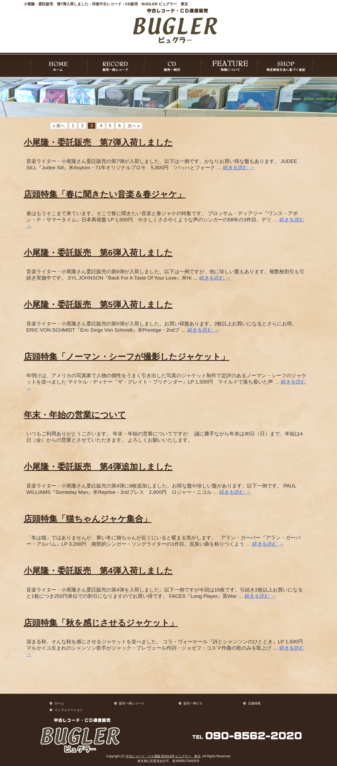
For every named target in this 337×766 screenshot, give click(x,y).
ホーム (59, 703)
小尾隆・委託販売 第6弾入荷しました (98, 252)
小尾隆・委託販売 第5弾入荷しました (98, 304)
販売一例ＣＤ (193, 703)
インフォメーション (68, 710)
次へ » (134, 125)
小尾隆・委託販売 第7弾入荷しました (98, 142)
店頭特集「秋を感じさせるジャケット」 (101, 623)
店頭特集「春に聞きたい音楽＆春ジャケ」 (105, 194)
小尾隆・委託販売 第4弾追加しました (98, 466)
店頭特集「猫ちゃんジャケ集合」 (88, 519)
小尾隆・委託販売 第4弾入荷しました (98, 570)
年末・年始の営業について (75, 415)
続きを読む (239, 167)
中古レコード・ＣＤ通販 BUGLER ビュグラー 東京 (163, 756)
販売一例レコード (131, 703)
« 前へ (59, 125)
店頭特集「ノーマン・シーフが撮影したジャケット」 (126, 356)
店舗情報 (254, 703)
